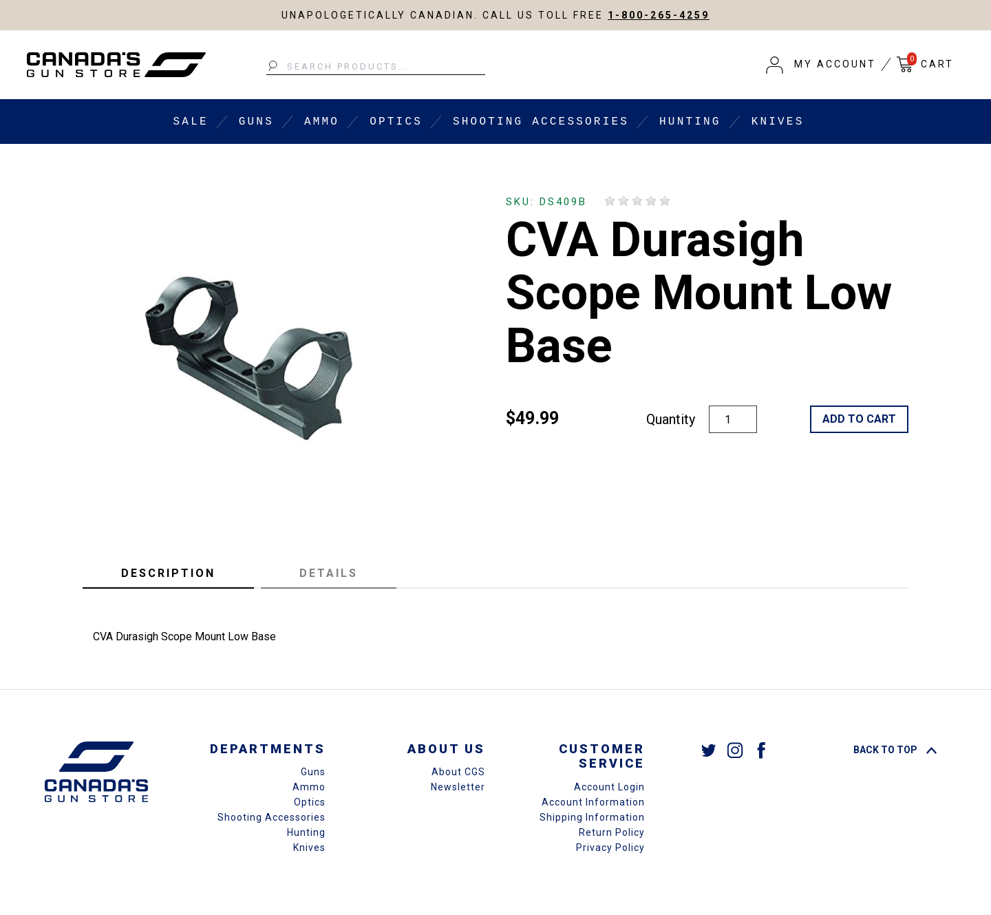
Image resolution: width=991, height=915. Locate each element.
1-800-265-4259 (659, 15)
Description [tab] (168, 573)
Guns (256, 122)
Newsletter (458, 786)
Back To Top (895, 749)
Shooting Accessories (541, 122)
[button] (821, 65)
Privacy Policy (610, 847)
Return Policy (612, 832)
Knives (778, 122)
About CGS (458, 771)
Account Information (593, 802)
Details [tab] (328, 573)
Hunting (690, 122)
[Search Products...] (375, 67)
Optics (396, 122)
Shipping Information (592, 817)
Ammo (321, 122)
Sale (191, 122)
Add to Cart (859, 418)
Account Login (609, 786)
